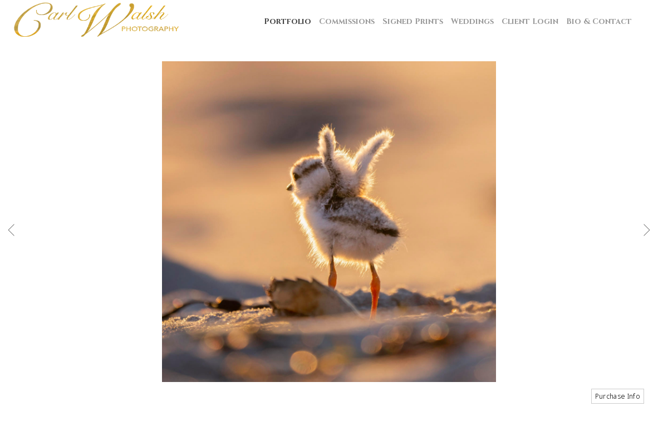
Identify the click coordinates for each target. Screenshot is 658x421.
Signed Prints (412, 21)
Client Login (530, 21)
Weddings (472, 21)
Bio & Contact (599, 21)
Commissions (347, 21)
